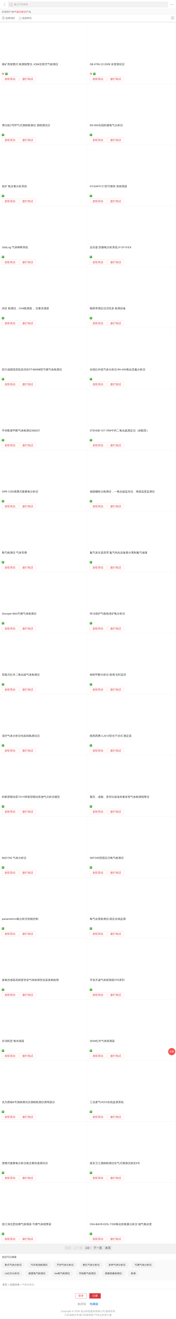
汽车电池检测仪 (39, 1264)
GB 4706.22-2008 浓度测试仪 (107, 64)
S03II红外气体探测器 (102, 1041)
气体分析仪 (28, 1284)
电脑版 (94, 1304)
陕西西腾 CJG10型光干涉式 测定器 (111, 735)
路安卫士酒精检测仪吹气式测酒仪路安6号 (115, 1163)
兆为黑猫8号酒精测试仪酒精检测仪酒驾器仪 (28, 1102)
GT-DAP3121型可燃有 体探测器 (108, 186)
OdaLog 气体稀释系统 (15, 247)
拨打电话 (27, 79)
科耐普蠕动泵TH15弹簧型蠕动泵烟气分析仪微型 (31, 796)
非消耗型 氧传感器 (13, 1041)
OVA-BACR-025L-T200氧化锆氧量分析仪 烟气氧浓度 (121, 1224)
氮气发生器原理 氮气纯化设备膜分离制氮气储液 (118, 552)
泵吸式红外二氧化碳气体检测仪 (21, 674)
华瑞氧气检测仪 (87, 1273)
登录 (81, 1295)
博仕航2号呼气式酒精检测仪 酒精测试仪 (26, 125)
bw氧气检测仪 (62, 1273)
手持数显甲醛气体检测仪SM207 (21, 430)
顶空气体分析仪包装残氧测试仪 (21, 735)
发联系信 (10, 79)
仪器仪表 (15, 1284)
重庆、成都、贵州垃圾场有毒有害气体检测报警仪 (119, 796)
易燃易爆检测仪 (113, 1273)
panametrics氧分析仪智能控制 (20, 919)
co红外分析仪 (12, 1273)
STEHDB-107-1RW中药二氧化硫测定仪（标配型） (119, 430)
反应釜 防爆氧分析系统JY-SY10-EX (110, 247)
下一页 (97, 1248)
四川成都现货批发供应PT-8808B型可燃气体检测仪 (32, 369)
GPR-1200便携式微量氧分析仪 (20, 491)
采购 (171, 1051)
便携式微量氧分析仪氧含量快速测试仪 (25, 1163)
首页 (4, 1284)
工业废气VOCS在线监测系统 (107, 1102)
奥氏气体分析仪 (91, 1264)
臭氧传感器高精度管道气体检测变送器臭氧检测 (30, 980)
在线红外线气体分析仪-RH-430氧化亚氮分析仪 (117, 369)
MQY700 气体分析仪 (14, 858)
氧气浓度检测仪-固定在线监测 (108, 919)
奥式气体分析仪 (13, 1264)
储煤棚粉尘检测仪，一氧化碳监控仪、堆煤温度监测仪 (122, 491)
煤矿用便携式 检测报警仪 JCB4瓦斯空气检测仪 (30, 64)
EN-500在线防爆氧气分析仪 (106, 125)
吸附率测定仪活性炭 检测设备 (108, 308)
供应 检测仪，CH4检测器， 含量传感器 (25, 308)
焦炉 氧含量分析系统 (14, 186)
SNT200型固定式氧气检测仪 (107, 858)
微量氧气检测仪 (37, 1273)
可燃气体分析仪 (143, 1264)
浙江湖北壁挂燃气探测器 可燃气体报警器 (26, 1224)
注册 (95, 1295)
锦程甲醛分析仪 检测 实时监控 (108, 674)
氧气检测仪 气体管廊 (14, 552)
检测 (133, 1273)
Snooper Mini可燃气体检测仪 (19, 613)
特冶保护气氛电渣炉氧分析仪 (107, 613)
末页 (108, 1248)
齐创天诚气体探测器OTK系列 (107, 980)
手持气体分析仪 (65, 1264)
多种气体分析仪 (117, 1264)
